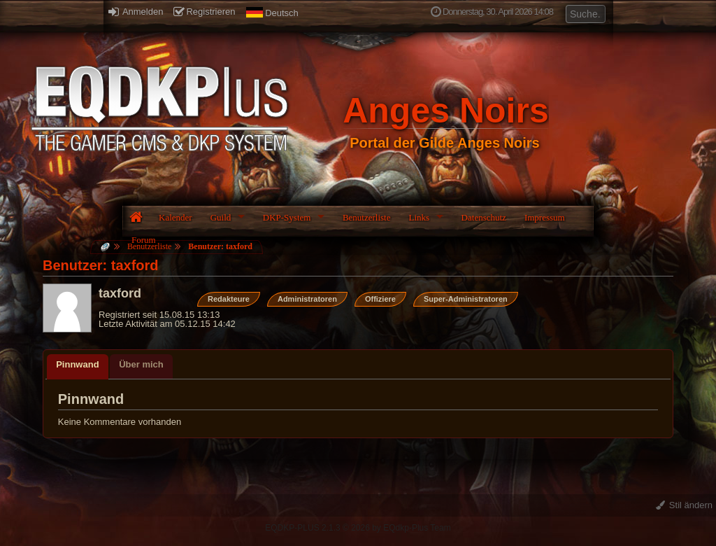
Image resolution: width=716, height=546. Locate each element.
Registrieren (204, 11)
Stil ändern (684, 505)
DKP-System (287, 217)
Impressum (544, 217)
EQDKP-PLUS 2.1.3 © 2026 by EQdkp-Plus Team (357, 528)
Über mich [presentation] (141, 364)
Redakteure (229, 299)
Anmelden (135, 11)
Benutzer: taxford (220, 246)
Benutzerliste (367, 217)
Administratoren (307, 299)
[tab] (77, 366)
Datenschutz (483, 217)
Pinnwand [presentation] (77, 364)
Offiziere (380, 299)
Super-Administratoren (466, 299)
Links (418, 217)
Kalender (175, 217)
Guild (220, 217)
